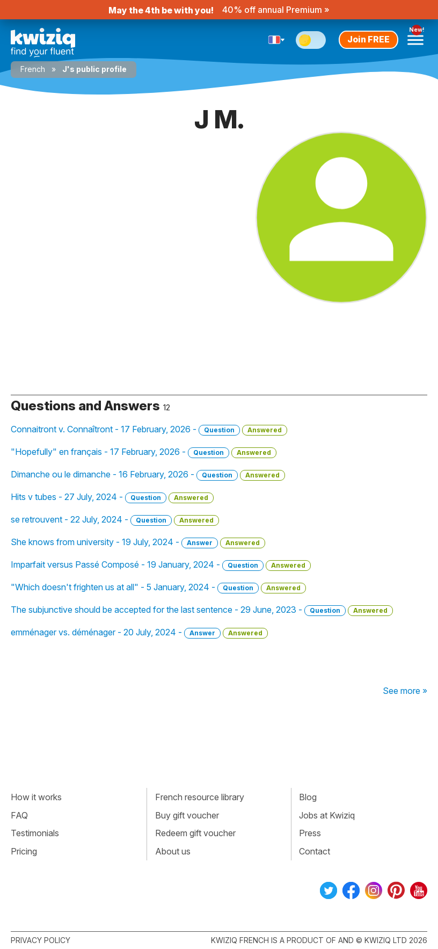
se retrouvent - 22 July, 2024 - (115, 520)
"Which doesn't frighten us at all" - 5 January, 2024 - (158, 587)
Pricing (24, 851)
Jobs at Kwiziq (327, 815)
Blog (308, 797)
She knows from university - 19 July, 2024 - (138, 542)
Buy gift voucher (187, 815)
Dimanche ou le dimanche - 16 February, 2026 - (148, 475)
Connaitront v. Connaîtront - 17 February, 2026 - (149, 430)
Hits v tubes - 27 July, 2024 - (112, 497)
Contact (314, 851)
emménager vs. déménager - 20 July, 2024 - (139, 633)
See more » (405, 690)
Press (310, 833)
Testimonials (35, 833)
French (32, 69)
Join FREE (368, 39)
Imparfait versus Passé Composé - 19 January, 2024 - (161, 565)
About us (173, 851)
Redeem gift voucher (195, 833)
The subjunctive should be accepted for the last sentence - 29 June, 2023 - (202, 610)
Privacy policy (40, 940)
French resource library (199, 797)
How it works (36, 797)
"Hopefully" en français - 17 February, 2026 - (143, 452)
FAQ (19, 815)
